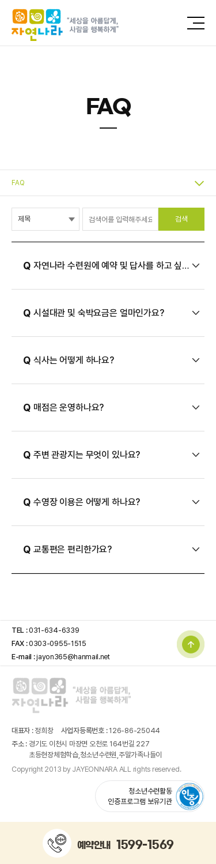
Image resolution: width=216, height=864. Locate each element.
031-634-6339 (54, 630)
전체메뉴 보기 (195, 23)
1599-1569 (145, 844)
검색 (181, 219)
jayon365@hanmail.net (73, 656)
